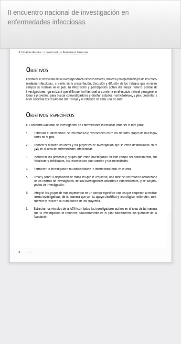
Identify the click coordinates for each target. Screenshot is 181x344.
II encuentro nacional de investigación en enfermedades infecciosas (68, 17)
